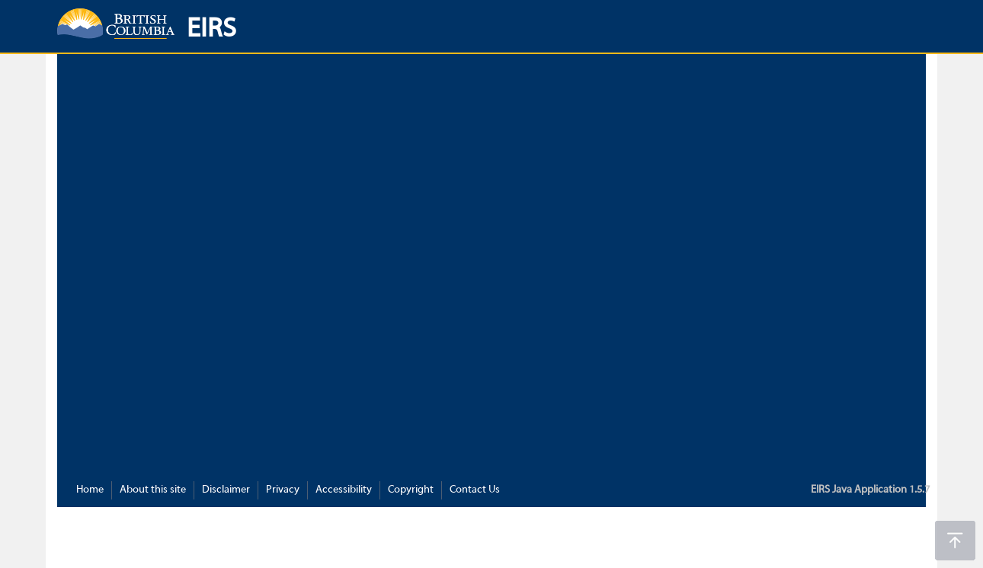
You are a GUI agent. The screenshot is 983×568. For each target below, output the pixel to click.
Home (90, 490)
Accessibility (343, 490)
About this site (153, 490)
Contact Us (475, 490)
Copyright (411, 490)
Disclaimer (226, 490)
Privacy (282, 490)
